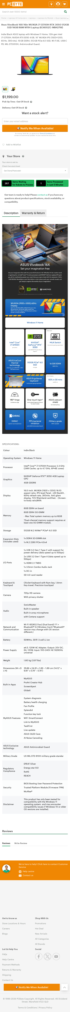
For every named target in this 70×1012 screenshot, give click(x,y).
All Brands (40, 944)
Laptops (32, 18)
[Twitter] (48, 959)
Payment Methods (11, 964)
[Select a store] (51, 4)
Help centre (28, 871)
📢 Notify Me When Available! (35, 128)
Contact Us (7, 980)
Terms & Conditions (46, 133)
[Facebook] (39, 959)
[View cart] (64, 4)
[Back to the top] (64, 987)
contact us (42, 194)
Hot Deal (39, 928)
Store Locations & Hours (14, 923)
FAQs (4, 954)
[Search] (65, 12)
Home (3, 18)
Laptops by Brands (45, 18)
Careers (6, 928)
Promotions (40, 923)
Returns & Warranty (11, 969)
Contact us (28, 875)
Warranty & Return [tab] (33, 213)
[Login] (58, 4)
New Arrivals (41, 933)
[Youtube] (57, 959)
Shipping (6, 975)
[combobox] (35, 11)
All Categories (42, 939)
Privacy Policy (45, 1007)
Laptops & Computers (18, 18)
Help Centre (8, 959)
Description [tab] (11, 213)
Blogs (5, 933)
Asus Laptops (61, 18)
